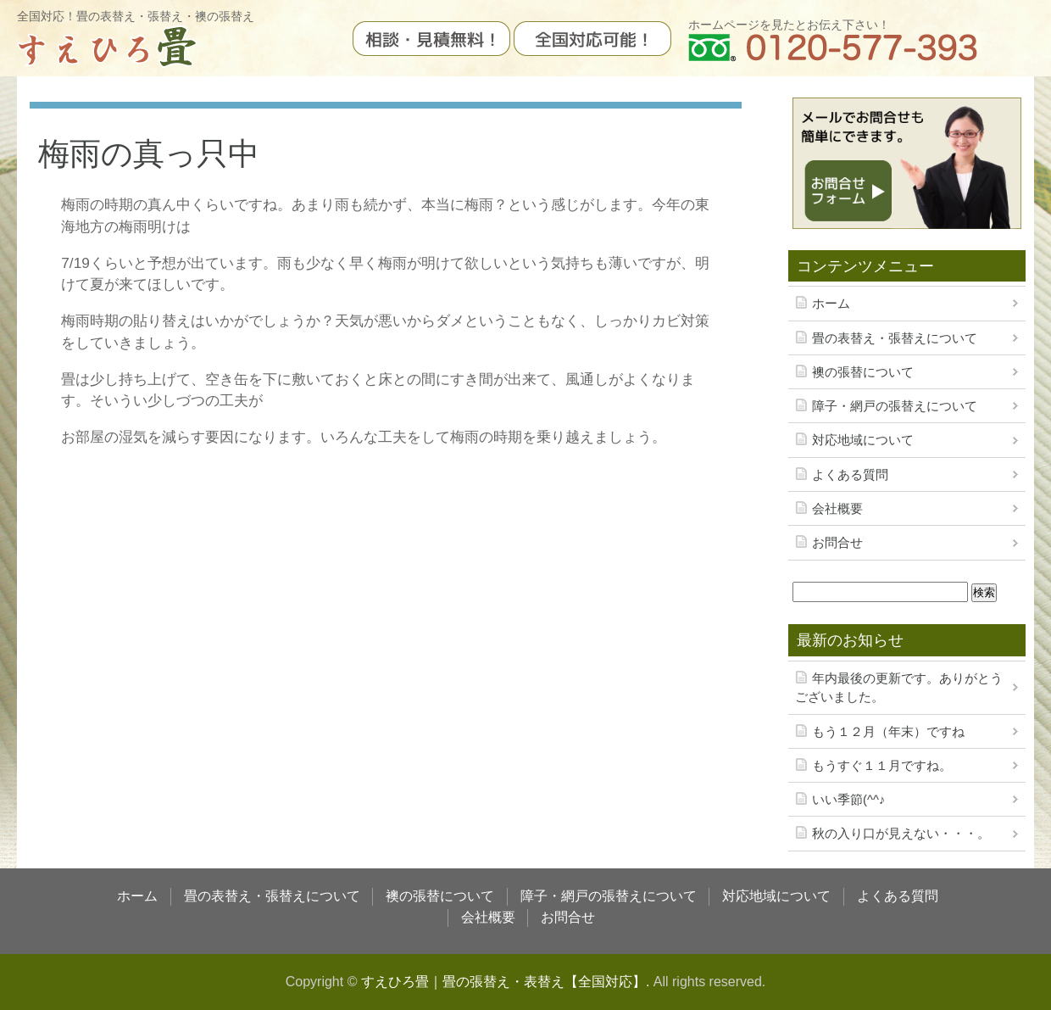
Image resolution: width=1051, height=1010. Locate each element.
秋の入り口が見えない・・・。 (901, 833)
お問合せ (837, 543)
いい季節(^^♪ (848, 799)
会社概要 (837, 509)
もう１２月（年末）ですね (888, 732)
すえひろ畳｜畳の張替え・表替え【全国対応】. (505, 981)
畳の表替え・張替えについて (894, 338)
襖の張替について (863, 372)
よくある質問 (850, 475)
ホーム (831, 303)
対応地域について (863, 440)
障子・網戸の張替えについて (894, 406)
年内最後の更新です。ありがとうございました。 (899, 688)
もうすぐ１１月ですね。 (882, 766)
